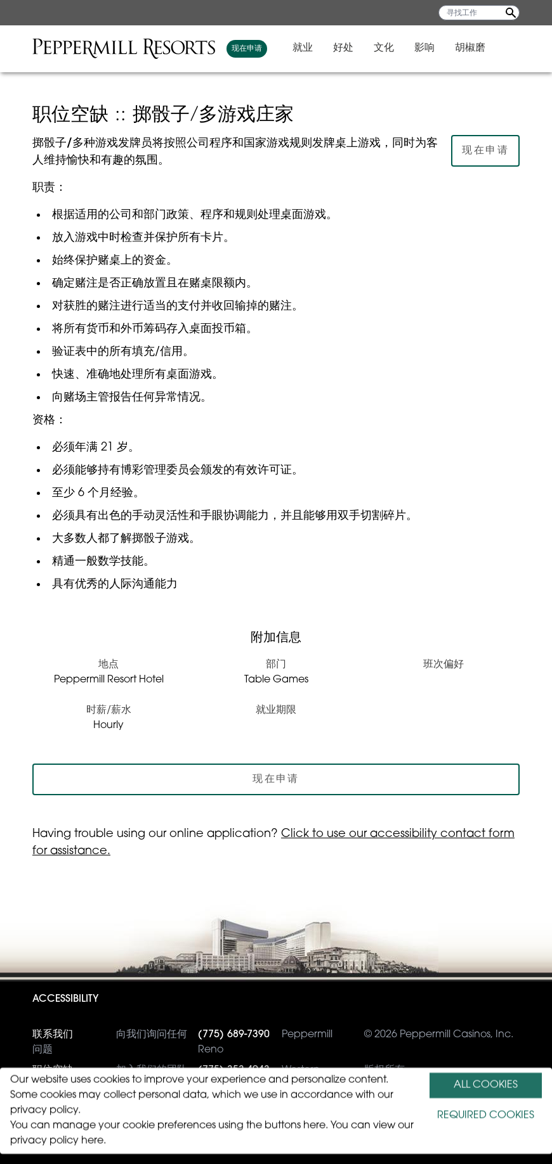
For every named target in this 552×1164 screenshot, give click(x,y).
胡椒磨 (499, 48)
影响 (454, 48)
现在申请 (276, 49)
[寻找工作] (479, 12)
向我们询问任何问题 (109, 1041)
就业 (332, 48)
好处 (372, 48)
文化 (413, 48)
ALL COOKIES (486, 1085)
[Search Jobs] (510, 12)
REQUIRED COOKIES (485, 1116)
